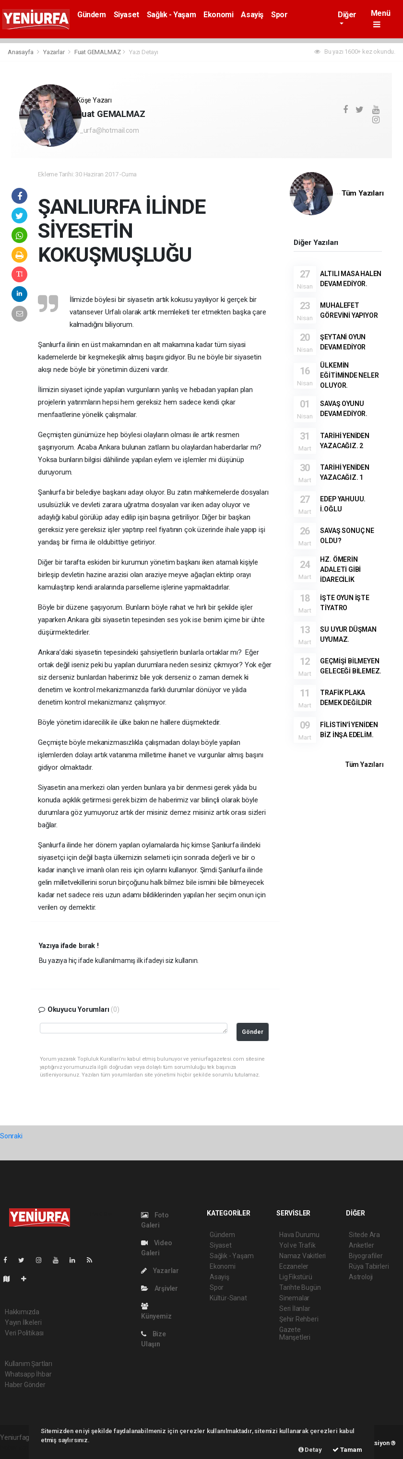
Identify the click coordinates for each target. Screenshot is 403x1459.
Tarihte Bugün (300, 1287)
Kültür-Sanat (228, 1298)
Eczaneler (293, 1266)
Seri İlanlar (294, 1308)
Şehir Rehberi (299, 1319)
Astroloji (361, 1277)
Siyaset (126, 14)
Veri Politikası (24, 1333)
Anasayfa (21, 52)
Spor (279, 14)
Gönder (252, 1031)
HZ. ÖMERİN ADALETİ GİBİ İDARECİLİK (340, 569)
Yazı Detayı (143, 52)
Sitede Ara (364, 1235)
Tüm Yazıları (363, 193)
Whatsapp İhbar (28, 1374)
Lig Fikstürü (295, 1277)
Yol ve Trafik (297, 1245)
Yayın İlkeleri (23, 1322)
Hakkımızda (22, 1312)
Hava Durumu (299, 1235)
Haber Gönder (25, 1385)
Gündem (91, 14)
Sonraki (11, 1136)
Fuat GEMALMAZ (97, 52)
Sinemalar (294, 1298)
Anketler (361, 1245)
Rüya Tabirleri (369, 1266)
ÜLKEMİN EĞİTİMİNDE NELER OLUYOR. (349, 375)
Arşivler (159, 1288)
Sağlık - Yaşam (171, 14)
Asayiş (252, 14)
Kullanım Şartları (28, 1363)
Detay (310, 1449)
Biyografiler (366, 1256)
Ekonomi (218, 14)
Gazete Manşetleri (294, 1333)
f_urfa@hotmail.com (108, 130)
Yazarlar (54, 52)
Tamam (347, 1449)
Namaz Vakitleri (302, 1256)
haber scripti (18, 1447)
